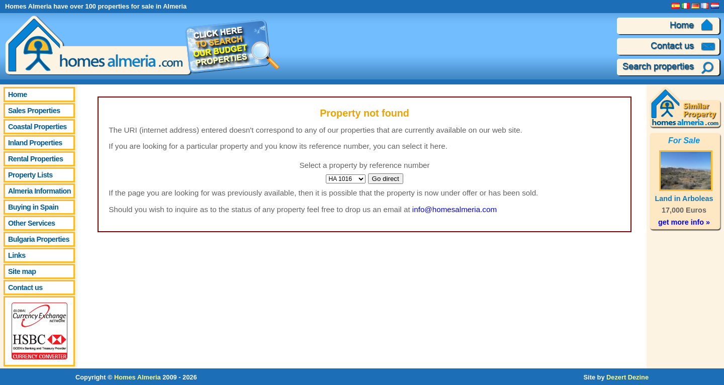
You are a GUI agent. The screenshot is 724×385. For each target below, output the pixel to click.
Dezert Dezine (627, 377)
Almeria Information (39, 191)
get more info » (684, 222)
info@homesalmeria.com (454, 209)
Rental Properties (35, 159)
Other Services (31, 223)
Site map (22, 271)
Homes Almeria (137, 377)
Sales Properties (34, 111)
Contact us (25, 287)
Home (17, 94)
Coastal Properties (37, 127)
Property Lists (30, 175)
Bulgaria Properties (38, 239)
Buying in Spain (33, 207)
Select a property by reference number (364, 165)
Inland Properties (35, 143)
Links (17, 255)
